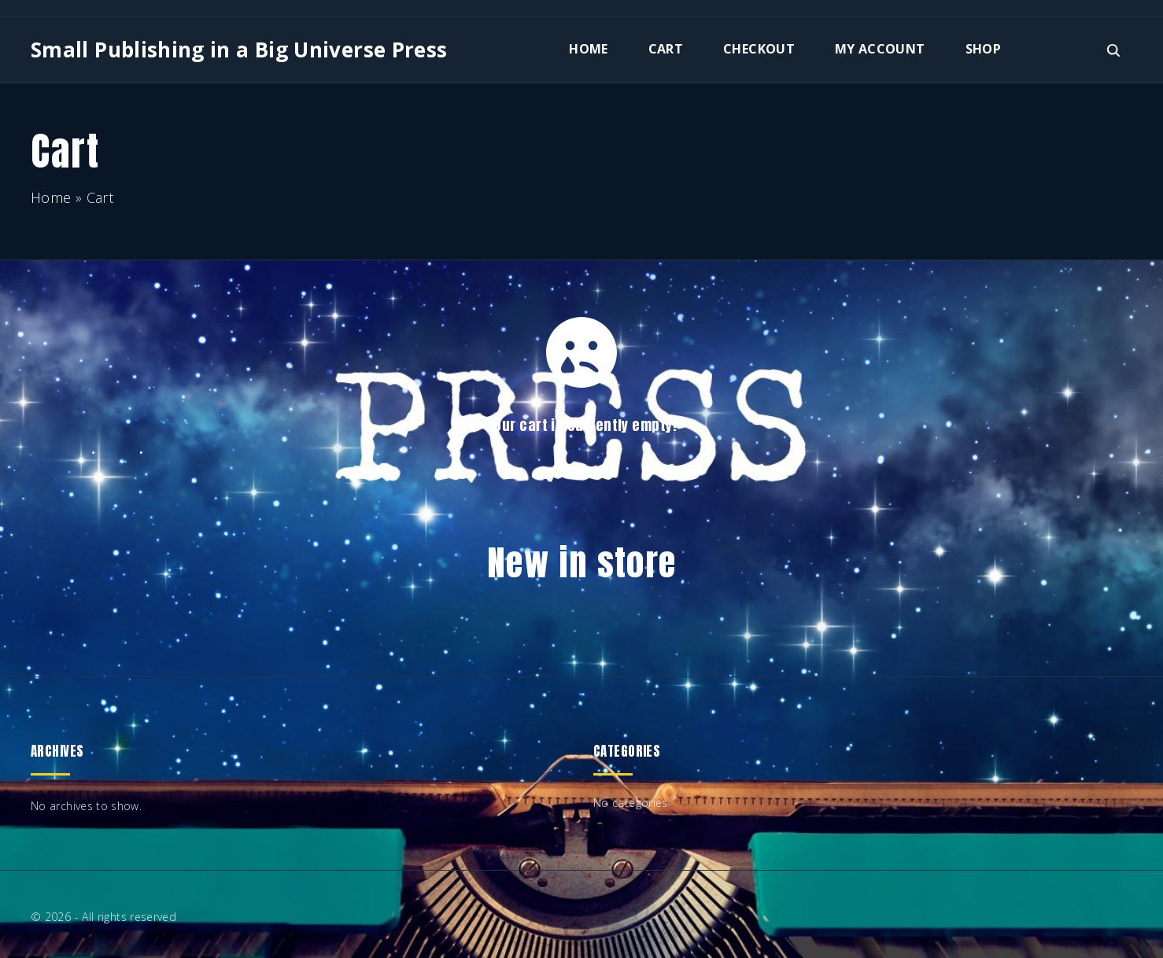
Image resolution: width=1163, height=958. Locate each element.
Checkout (759, 48)
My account (880, 48)
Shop (983, 48)
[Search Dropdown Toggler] (1113, 50)
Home (588, 48)
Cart (665, 48)
